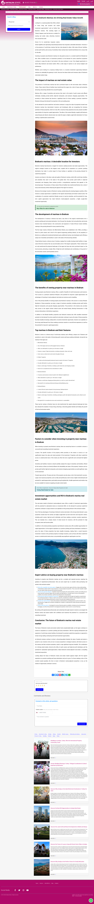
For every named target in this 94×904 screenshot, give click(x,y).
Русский (83, 1)
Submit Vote (39, 689)
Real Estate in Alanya (14, 9)
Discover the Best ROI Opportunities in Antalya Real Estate (66, 808)
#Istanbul (59, 734)
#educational (83, 734)
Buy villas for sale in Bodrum (46, 208)
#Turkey (35, 734)
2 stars (38, 685)
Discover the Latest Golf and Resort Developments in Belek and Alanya (69, 826)
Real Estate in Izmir (48, 9)
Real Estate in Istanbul (23, 9)
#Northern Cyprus (65, 734)
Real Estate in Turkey (11, 7)
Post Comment (82, 724)
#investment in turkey (43, 734)
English (78, 1)
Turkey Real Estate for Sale (45, 490)
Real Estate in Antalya (5, 9)
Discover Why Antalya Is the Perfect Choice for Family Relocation (67, 861)
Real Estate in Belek (40, 9)
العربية (91, 1)
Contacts (41, 7)
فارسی (87, 1)
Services (41, 883)
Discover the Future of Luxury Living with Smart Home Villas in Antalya (69, 844)
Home (3, 7)
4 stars (42, 685)
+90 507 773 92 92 (30, 2)
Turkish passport (22, 7)
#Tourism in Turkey (37, 736)
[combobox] (37, 712)
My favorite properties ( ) (85, 4)
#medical (49, 736)
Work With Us (47, 883)
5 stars (44, 685)
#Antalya (49, 734)
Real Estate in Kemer (32, 9)
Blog (29, 7)
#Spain (54, 736)
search (18, 29)
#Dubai (58, 736)
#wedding (44, 736)
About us (35, 7)
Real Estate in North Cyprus (58, 9)
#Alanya (54, 734)
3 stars (40, 685)
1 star (37, 685)
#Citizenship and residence (75, 734)
